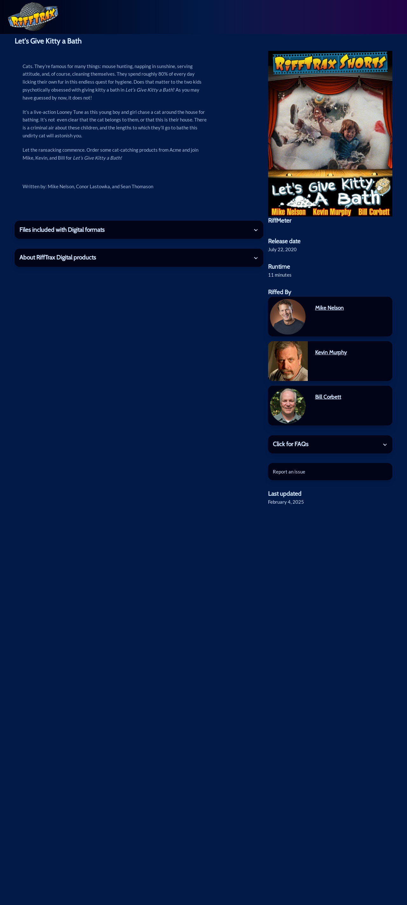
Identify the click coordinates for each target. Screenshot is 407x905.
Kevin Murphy (331, 352)
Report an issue (289, 471)
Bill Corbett (328, 396)
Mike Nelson (329, 307)
